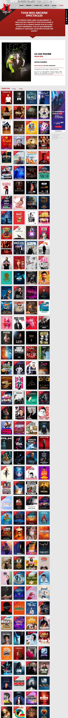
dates (14, 89)
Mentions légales (54, 139)
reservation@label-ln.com (56, 137)
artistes (20, 89)
